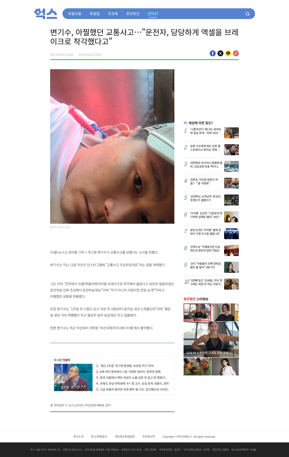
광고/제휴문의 (99, 436)
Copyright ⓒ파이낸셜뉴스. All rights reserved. (188, 436)
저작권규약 (148, 436)
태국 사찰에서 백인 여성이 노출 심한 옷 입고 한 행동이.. (131, 377)
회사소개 (78, 436)
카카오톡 (228, 53)
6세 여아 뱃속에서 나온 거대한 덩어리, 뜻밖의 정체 (128, 371)
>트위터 (220, 53)
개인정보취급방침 (125, 436)
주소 (236, 53)
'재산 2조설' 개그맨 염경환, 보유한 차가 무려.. (125, 365)
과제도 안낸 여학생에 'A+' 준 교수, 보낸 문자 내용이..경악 (132, 383)
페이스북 (213, 53)
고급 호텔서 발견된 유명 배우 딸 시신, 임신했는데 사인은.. (132, 389)
